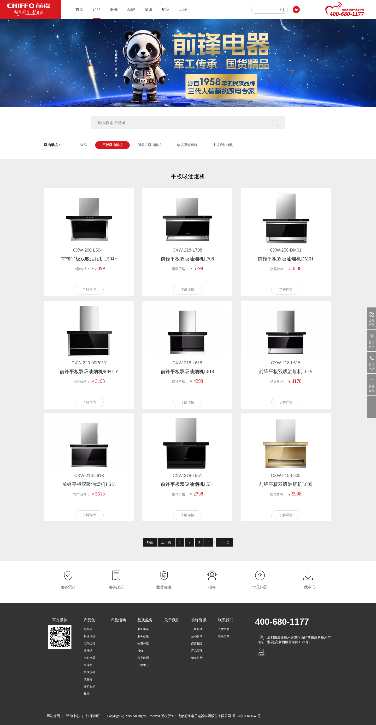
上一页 (166, 542)
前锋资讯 (198, 620)
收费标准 (143, 643)
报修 (140, 650)
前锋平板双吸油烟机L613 (89, 484)
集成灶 (88, 665)
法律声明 (93, 716)
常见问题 (143, 658)
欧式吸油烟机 (187, 145)
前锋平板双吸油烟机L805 (285, 484)
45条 (150, 542)
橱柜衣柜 (89, 686)
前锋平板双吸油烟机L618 (187, 371)
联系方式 (223, 636)
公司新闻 (197, 629)
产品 (96, 13)
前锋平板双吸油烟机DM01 (285, 258)
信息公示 (197, 658)
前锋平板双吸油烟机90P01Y (89, 371)
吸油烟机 (89, 636)
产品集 (89, 620)
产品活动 (118, 620)
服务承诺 (143, 629)
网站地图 (53, 716)
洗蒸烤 (88, 679)
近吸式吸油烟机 (150, 145)
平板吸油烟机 (112, 145)
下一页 (225, 542)
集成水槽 (89, 672)
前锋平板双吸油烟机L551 (187, 484)
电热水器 (89, 658)
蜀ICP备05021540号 (246, 716)
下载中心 (143, 665)
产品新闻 (197, 650)
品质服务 (145, 620)
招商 (166, 9)
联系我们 (225, 620)
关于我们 (172, 620)
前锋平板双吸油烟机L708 (187, 258)
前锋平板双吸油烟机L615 (285, 371)
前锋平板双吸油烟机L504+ (89, 258)
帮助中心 (73, 716)
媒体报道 (197, 643)
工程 (183, 9)
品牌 (131, 9)
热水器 (88, 629)
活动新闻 (197, 636)
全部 (83, 145)
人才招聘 (223, 629)
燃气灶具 (89, 643)
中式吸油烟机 (223, 145)
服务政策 (143, 636)
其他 (86, 694)
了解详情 (89, 289)
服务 (114, 9)
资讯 (148, 9)
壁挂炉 (88, 650)
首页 (79, 9)
